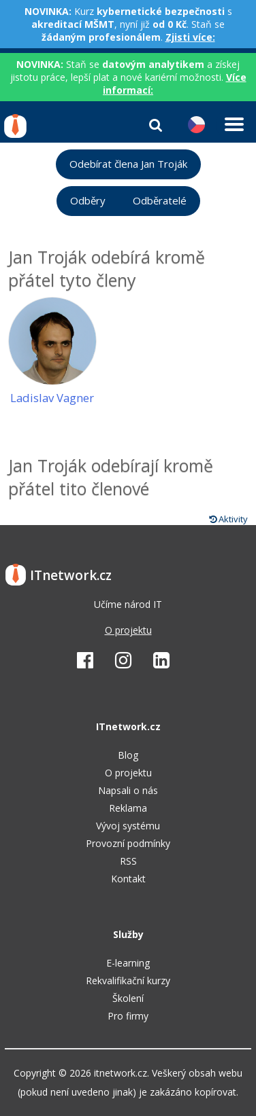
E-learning (128, 962)
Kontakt (128, 878)
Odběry (88, 201)
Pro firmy (128, 1015)
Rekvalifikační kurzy (128, 980)
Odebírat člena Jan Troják (128, 164)
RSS (128, 860)
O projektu (128, 630)
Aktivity (228, 519)
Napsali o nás (128, 790)
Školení (128, 998)
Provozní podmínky (128, 843)
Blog (128, 755)
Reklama (128, 808)
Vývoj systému (128, 825)
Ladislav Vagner (52, 398)
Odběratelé (160, 201)
